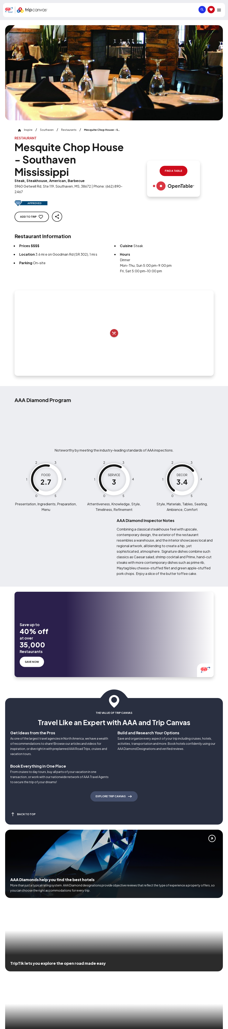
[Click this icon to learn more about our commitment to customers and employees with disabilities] (11, 972)
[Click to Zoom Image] (114, 72)
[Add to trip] (114, 333)
